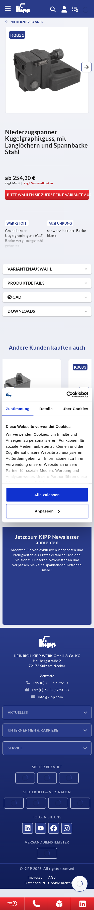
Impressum (37, 877)
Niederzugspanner (27, 22)
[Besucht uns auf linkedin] (27, 828)
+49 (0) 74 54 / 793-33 (47, 690)
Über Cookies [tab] (75, 408)
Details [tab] (46, 408)
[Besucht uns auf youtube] (40, 828)
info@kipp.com (47, 697)
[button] (86, 67)
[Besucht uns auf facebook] (53, 828)
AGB (52, 877)
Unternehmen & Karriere (33, 730)
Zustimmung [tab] (18, 408)
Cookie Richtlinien (63, 883)
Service (15, 748)
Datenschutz (35, 883)
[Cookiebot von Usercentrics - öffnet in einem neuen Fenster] (67, 395)
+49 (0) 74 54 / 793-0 (47, 683)
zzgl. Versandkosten (38, 183)
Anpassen (47, 511)
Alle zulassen (47, 494)
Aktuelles (18, 712)
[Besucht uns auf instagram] (66, 828)
